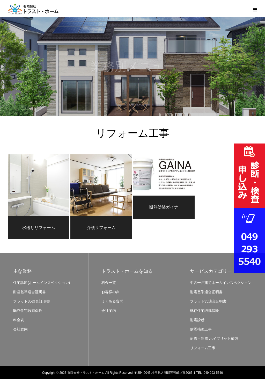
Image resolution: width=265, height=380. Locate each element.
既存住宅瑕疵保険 (27, 311)
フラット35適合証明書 (31, 302)
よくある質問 (112, 302)
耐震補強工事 (201, 330)
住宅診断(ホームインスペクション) (41, 283)
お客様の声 (110, 293)
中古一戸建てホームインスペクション (221, 283)
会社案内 (20, 330)
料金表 (18, 321)
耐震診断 (197, 321)
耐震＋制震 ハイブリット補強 (214, 339)
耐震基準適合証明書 (29, 293)
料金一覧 (108, 283)
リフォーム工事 (202, 349)
